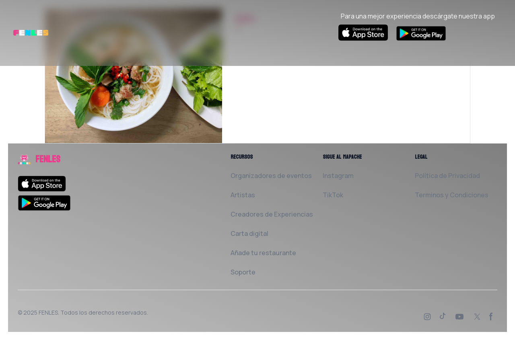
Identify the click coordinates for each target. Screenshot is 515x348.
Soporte (243, 272)
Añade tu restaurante (263, 252)
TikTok (333, 194)
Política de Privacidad (447, 175)
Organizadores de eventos (271, 175)
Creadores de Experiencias (272, 214)
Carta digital (249, 233)
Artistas (243, 194)
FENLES (48, 312)
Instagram (338, 175)
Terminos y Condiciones (451, 194)
